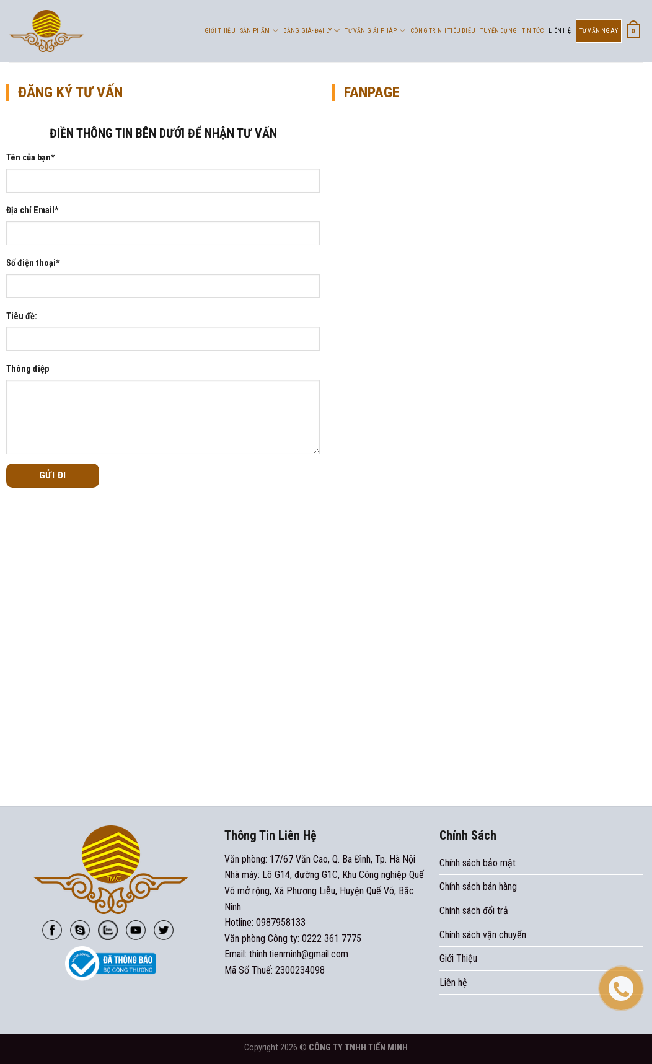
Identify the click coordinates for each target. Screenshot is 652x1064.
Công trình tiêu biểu (442, 30)
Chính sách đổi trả (473, 911)
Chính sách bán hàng (478, 886)
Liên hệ (559, 30)
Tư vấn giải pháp (375, 31)
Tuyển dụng (498, 30)
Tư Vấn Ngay (598, 30)
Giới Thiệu (220, 30)
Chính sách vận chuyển (482, 935)
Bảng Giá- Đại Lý (311, 31)
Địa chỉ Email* (32, 210)
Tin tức (533, 30)
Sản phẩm (259, 31)
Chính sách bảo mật (477, 863)
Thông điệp (27, 369)
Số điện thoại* (33, 263)
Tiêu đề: (21, 316)
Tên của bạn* (30, 157)
